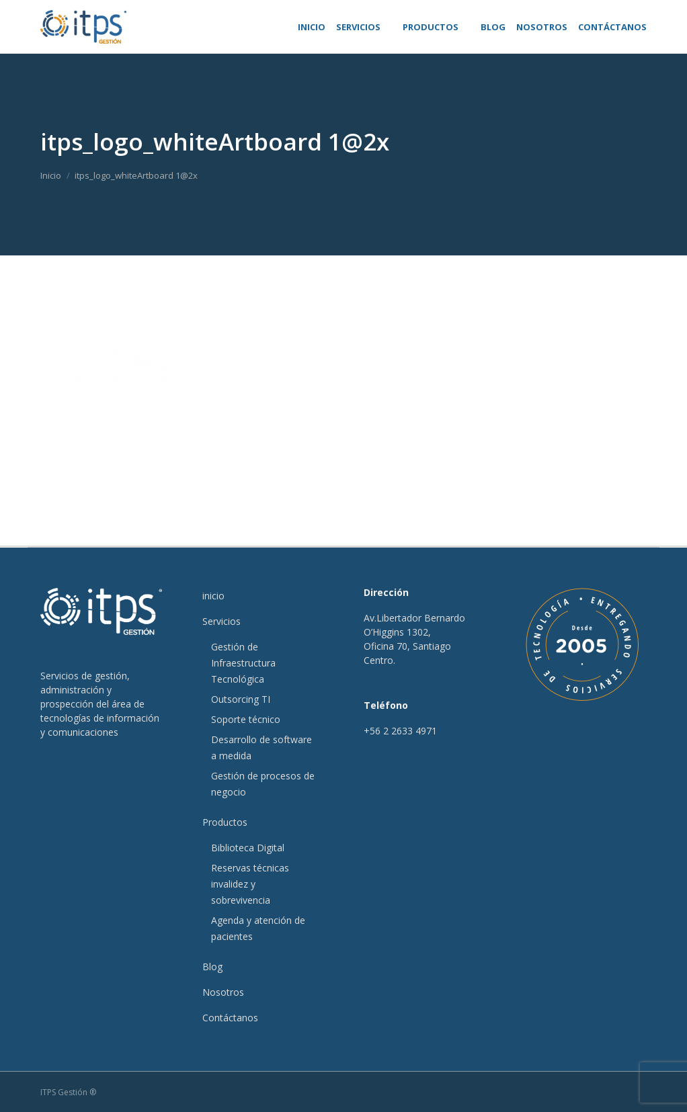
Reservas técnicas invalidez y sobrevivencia (250, 883)
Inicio (50, 175)
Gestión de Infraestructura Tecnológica (243, 662)
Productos (224, 822)
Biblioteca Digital (247, 847)
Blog (212, 966)
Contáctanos (230, 1017)
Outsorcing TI (240, 699)
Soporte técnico (245, 719)
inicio (213, 595)
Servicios (221, 621)
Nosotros (223, 992)
